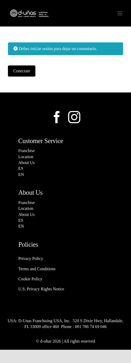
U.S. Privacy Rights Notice (41, 289)
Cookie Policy (30, 279)
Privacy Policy (30, 258)
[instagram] (74, 117)
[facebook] (57, 117)
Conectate (21, 71)
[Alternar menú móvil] (120, 13)
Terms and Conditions (36, 269)
